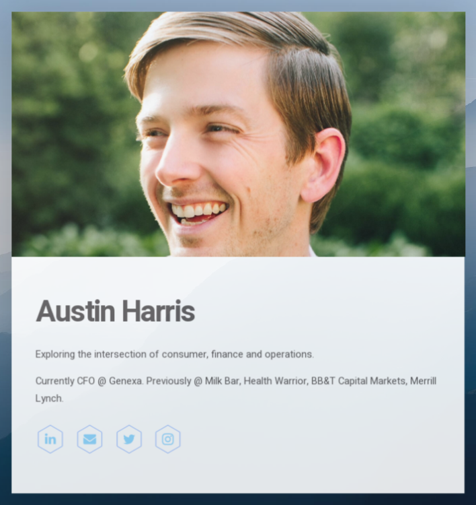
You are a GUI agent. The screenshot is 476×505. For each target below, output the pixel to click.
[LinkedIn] (51, 439)
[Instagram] (168, 439)
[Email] (90, 439)
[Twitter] (129, 439)
